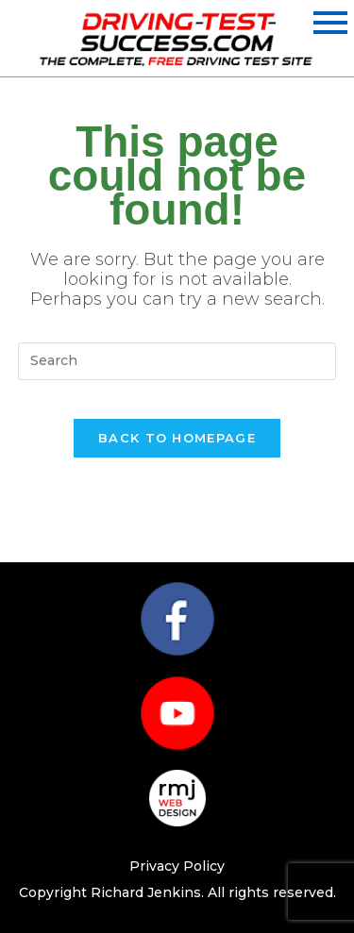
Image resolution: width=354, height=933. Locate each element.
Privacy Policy (177, 866)
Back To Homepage (177, 437)
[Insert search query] (177, 361)
